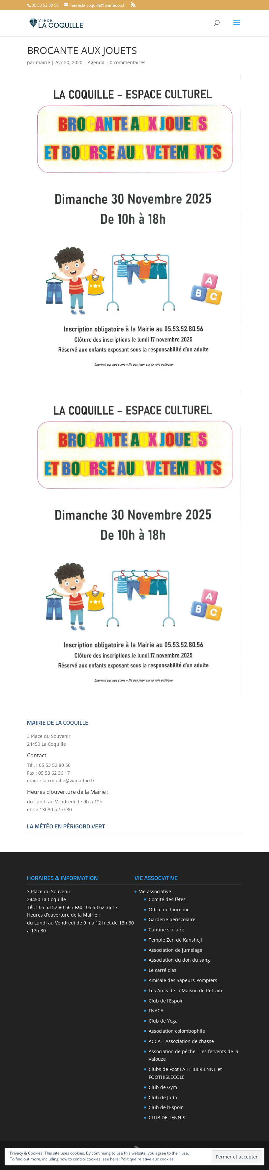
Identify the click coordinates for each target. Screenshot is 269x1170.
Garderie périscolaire (172, 919)
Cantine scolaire (166, 929)
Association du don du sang (179, 960)
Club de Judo (163, 1097)
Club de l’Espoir (166, 1001)
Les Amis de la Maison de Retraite (186, 990)
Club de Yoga (163, 1021)
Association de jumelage (175, 950)
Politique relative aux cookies (147, 1159)
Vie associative (155, 891)
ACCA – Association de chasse (181, 1041)
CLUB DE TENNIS (167, 1117)
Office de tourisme (169, 909)
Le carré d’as (162, 970)
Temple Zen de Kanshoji (175, 940)
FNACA (156, 1010)
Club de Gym (163, 1087)
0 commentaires (127, 62)
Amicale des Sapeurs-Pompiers (183, 980)
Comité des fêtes (167, 899)
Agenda (96, 62)
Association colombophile (177, 1031)
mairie (43, 62)
